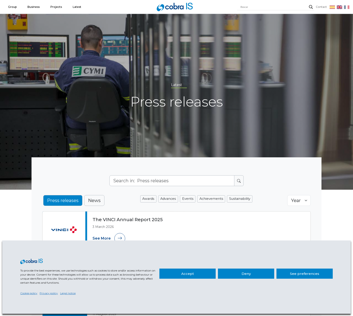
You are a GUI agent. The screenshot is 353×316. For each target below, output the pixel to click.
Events (188, 199)
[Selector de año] (299, 200)
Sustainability (238, 199)
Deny (246, 273)
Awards (150, 199)
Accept (187, 273)
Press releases (63, 200)
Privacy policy (49, 293)
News (94, 200)
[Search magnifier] (311, 7)
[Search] (171, 180)
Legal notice (68, 293)
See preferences (304, 273)
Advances (169, 199)
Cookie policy (28, 293)
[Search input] (273, 7)
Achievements (210, 199)
